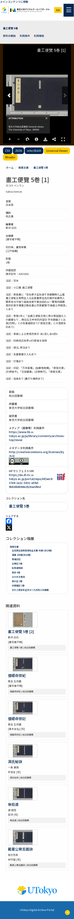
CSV (7, 151)
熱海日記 (16, 559)
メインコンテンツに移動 (14, 2)
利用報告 (39, 36)
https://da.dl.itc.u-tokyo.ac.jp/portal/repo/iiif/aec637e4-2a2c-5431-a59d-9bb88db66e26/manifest (30, 481)
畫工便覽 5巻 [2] (21, 631)
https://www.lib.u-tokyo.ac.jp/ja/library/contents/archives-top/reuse (37, 436)
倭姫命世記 (17, 718)
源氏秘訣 (15, 761)
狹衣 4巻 (16, 572)
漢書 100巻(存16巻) (21, 554)
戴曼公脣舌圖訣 (20, 849)
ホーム (10, 167)
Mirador (10, 157)
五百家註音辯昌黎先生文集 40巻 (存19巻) (32, 550)
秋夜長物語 (17, 567)
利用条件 (25, 36)
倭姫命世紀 (17, 675)
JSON (18, 151)
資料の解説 (9, 36)
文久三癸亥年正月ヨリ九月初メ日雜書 (30, 589)
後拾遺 (13, 804)
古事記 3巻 (17, 563)
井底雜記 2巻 (18, 585)
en (58, 10)
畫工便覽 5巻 (10, 28)
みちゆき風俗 (18, 576)
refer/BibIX (34, 151)
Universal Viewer (57, 151)
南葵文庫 (23, 167)
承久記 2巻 (17, 581)
